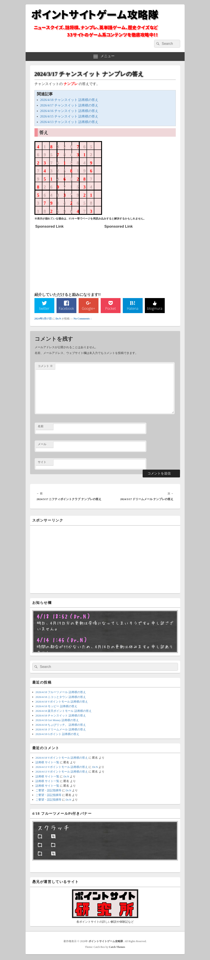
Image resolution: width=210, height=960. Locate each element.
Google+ (88, 309)
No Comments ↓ (83, 319)
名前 (41, 427)
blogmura (154, 309)
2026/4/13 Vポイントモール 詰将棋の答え (62, 767)
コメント (45, 366)
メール (42, 444)
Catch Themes (117, 947)
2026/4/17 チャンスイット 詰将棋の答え (69, 105)
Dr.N (58, 319)
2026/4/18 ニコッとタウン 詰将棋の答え (61, 697)
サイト (42, 462)
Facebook (66, 309)
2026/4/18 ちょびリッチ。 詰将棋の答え (61, 725)
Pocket (110, 309)
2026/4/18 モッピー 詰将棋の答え (56, 707)
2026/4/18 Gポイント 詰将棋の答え (57, 734)
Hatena (132, 309)
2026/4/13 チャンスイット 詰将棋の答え (69, 122)
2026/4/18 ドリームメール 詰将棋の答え (61, 730)
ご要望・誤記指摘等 (48, 791)
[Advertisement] (68, 258)
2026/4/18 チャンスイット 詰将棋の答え (69, 100)
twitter (44, 309)
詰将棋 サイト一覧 (47, 763)
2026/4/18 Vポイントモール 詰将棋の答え (62, 702)
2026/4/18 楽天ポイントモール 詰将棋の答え (64, 711)
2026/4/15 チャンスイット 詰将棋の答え (69, 116)
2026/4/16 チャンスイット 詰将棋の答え (69, 111)
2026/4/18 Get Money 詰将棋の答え (57, 720)
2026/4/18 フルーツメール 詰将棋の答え (61, 693)
